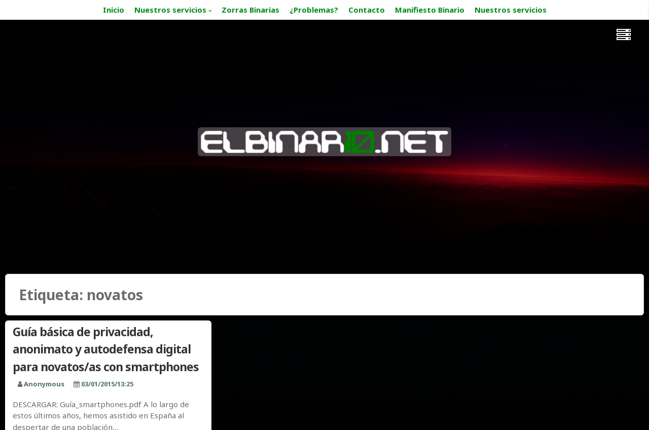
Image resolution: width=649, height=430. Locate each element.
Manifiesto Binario (429, 10)
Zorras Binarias (250, 10)
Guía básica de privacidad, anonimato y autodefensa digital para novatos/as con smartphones (106, 349)
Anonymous (44, 383)
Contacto (366, 10)
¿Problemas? (314, 10)
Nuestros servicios (170, 10)
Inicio (113, 10)
